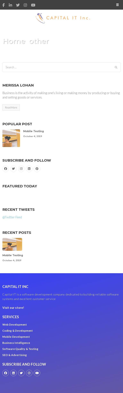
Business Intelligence (16, 342)
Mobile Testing (33, 131)
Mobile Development (16, 336)
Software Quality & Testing (20, 348)
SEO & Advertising (14, 354)
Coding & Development (17, 330)
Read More (11, 107)
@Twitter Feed (12, 217)
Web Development (14, 324)
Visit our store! (13, 307)
